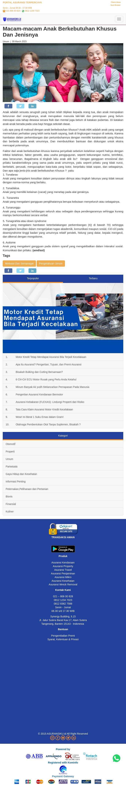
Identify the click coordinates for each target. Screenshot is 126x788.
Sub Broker (116, 5)
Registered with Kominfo (63, 762)
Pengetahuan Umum (50, 263)
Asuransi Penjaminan (63, 573)
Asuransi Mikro (63, 577)
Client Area (116, 2)
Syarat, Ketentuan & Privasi (63, 639)
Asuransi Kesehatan (63, 580)
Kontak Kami (63, 589)
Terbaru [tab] (93, 278)
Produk (63, 556)
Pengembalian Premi (63, 635)
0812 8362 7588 (63, 603)
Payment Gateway (63, 776)
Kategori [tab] (63, 435)
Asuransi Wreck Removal (63, 584)
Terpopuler (33, 278)
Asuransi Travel (63, 569)
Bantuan (63, 629)
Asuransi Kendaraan (63, 562)
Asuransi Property (63, 566)
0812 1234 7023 (32, 11)
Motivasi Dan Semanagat (19, 263)
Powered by (63, 749)
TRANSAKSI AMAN (63, 537)
